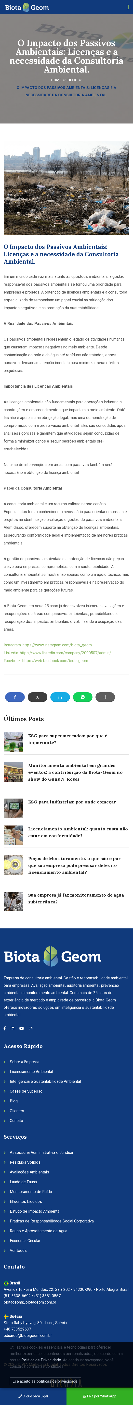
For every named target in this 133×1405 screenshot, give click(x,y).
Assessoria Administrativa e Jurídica (41, 1152)
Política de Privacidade (41, 1360)
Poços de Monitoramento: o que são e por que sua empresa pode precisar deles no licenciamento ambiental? (74, 865)
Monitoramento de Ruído (31, 1191)
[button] (15, 697)
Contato (16, 1120)
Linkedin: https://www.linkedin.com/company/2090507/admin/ (57, 653)
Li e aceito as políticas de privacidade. (45, 1381)
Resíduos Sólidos (25, 1162)
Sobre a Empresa (24, 1062)
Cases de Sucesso (26, 1091)
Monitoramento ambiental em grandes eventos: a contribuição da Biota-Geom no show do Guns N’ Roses (75, 772)
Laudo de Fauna (23, 1182)
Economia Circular (25, 1240)
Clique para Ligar (33, 1396)
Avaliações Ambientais (29, 1172)
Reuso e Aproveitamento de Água (38, 1231)
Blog (72, 80)
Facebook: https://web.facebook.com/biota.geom (46, 660)
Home (56, 80)
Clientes (17, 1111)
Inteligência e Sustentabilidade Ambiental (45, 1081)
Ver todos (18, 1250)
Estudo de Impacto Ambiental (35, 1211)
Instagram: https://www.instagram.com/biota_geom (48, 645)
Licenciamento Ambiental (31, 1071)
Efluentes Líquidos (26, 1201)
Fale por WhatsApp (99, 1396)
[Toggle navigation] (127, 7)
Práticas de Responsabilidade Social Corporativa (52, 1221)
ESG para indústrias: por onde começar (72, 802)
